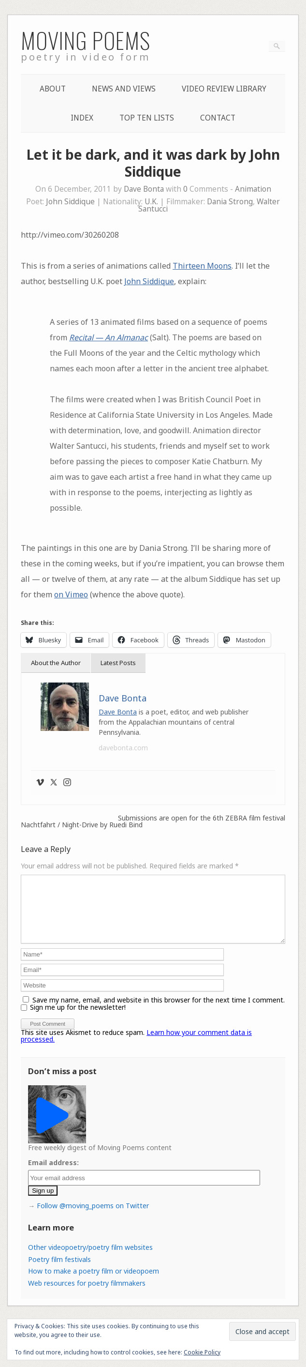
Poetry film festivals (59, 1271)
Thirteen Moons (202, 265)
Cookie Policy (202, 1352)
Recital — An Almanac (108, 337)
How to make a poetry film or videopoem (93, 1282)
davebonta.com (123, 747)
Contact (217, 118)
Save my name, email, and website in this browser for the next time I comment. (158, 1011)
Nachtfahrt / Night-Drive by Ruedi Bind (82, 824)
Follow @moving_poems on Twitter (93, 1217)
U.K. (151, 202)
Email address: (53, 1174)
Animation (253, 189)
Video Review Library (224, 89)
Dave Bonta (144, 189)
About (53, 89)
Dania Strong (230, 202)
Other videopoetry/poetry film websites (90, 1258)
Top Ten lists (146, 118)
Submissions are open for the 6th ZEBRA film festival (201, 818)
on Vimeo (71, 594)
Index (82, 118)
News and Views (124, 89)
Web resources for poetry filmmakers (87, 1294)
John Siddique (70, 202)
